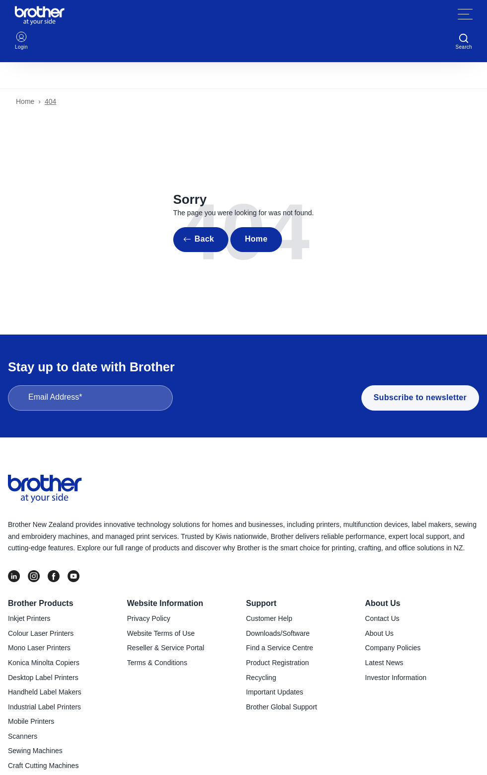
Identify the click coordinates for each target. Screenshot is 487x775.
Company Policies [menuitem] (392, 648)
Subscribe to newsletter (420, 397)
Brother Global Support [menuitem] (281, 707)
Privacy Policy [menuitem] (148, 618)
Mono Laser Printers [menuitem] (39, 648)
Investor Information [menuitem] (395, 678)
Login (21, 40)
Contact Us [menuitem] (382, 618)
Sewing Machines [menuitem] (35, 751)
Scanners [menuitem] (22, 736)
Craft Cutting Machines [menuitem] (43, 766)
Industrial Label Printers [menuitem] (44, 707)
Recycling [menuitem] (261, 678)
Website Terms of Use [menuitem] (161, 633)
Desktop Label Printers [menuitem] (43, 678)
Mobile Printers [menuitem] (31, 721)
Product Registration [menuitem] (277, 663)
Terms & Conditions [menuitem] (157, 663)
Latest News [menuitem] (384, 663)
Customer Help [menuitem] (269, 618)
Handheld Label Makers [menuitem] (44, 692)
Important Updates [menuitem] (274, 692)
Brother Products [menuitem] (40, 603)
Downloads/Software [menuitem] (278, 633)
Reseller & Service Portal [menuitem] (166, 648)
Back (204, 239)
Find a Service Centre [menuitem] (279, 648)
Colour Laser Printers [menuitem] (40, 633)
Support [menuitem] (261, 603)
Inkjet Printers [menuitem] (29, 618)
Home (25, 101)
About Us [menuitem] (382, 603)
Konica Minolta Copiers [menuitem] (43, 663)
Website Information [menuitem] (165, 603)
